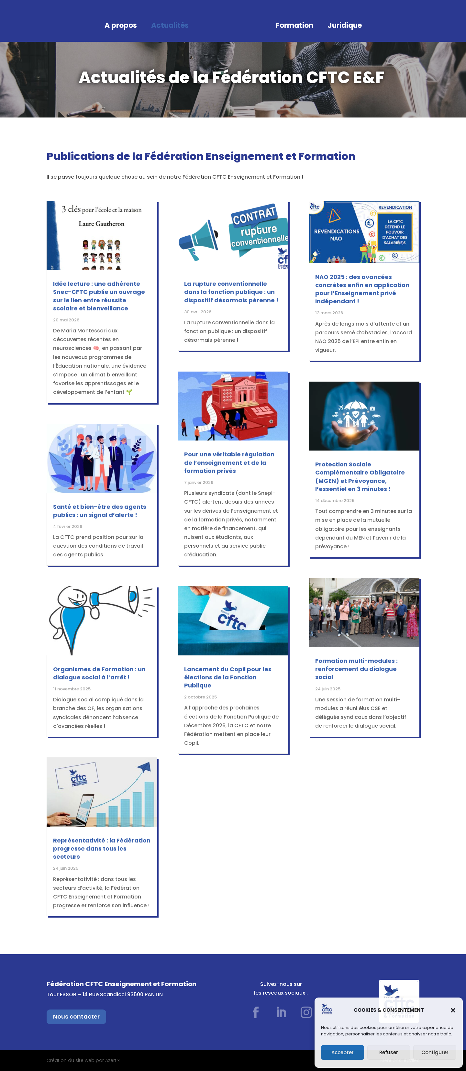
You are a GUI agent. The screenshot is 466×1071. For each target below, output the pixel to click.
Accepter (342, 1052)
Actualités (170, 26)
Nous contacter (76, 1016)
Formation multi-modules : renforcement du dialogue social (356, 669)
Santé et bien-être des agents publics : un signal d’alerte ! (99, 511)
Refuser (388, 1052)
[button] (453, 1010)
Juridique (344, 26)
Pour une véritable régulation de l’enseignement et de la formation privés (229, 462)
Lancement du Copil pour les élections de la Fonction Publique (228, 677)
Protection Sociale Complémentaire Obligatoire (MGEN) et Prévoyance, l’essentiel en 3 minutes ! (360, 476)
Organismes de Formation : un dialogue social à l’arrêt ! (99, 673)
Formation (294, 26)
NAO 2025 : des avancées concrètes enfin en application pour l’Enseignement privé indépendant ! (362, 289)
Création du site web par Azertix (83, 1060)
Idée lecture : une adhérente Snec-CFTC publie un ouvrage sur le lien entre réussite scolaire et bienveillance (99, 296)
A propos (121, 26)
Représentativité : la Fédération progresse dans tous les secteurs (101, 848)
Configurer (435, 1052)
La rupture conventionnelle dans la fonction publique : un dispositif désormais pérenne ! (231, 292)
